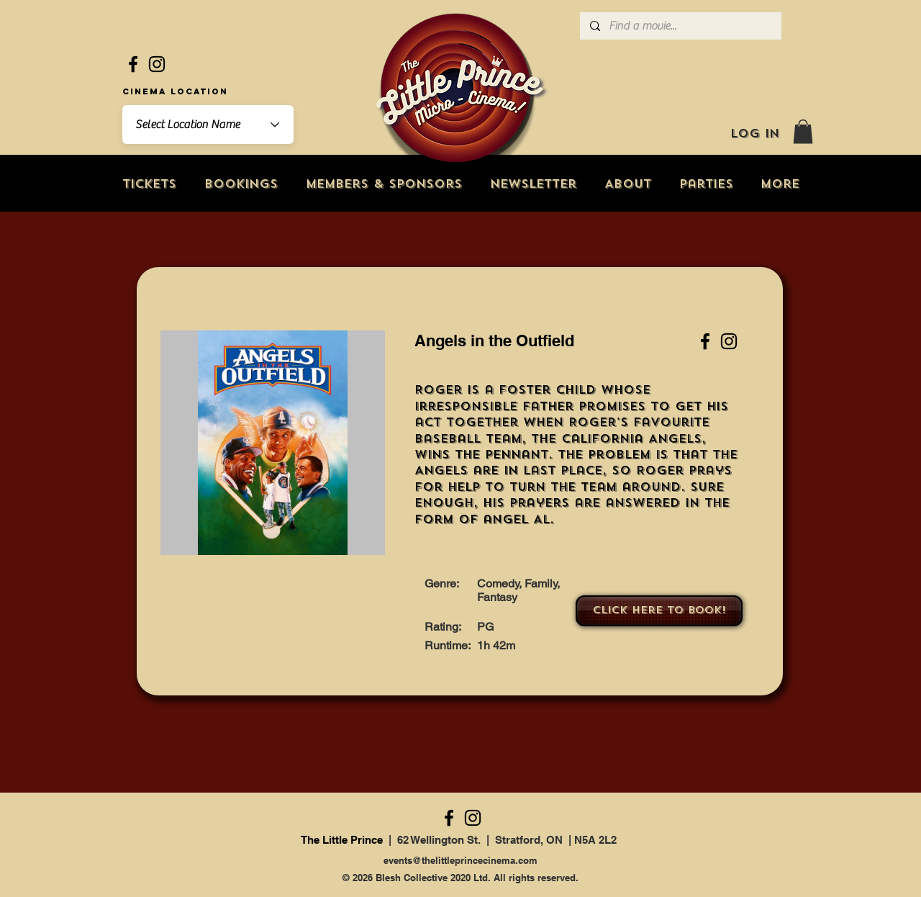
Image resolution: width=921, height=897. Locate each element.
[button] (803, 131)
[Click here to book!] (659, 610)
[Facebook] (133, 64)
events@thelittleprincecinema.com (460, 860)
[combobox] (208, 124)
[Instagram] (157, 64)
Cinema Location (175, 91)
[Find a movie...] (680, 26)
